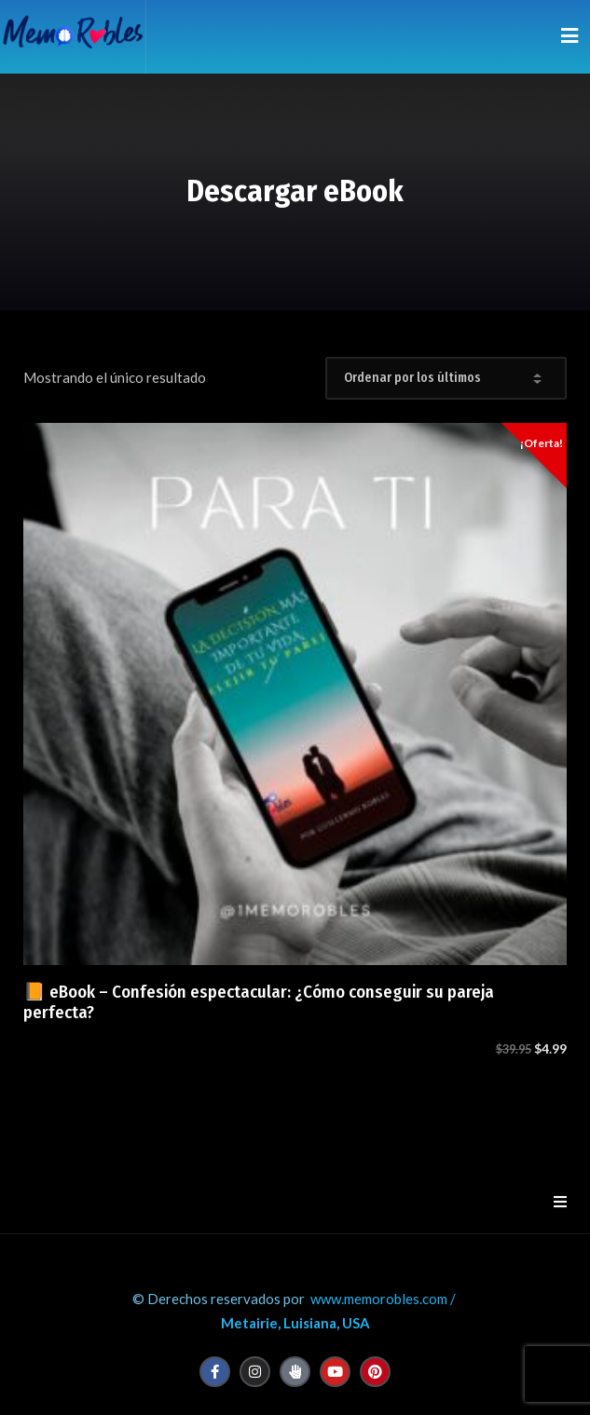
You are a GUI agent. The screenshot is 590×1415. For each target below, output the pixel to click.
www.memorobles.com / (383, 1298)
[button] (560, 1201)
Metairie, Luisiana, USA (295, 1322)
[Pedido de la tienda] (446, 378)
